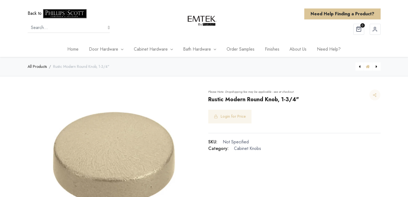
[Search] (109, 28)
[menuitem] (73, 49)
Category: (218, 148)
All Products (37, 66)
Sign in (375, 29)
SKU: (212, 142)
